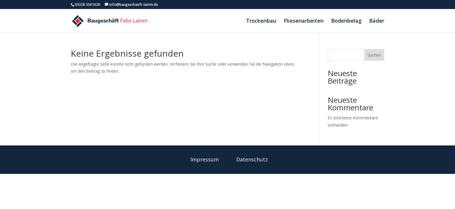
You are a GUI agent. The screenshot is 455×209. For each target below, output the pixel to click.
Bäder (376, 21)
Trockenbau (261, 21)
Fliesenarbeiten (304, 21)
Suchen (374, 55)
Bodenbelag (346, 21)
